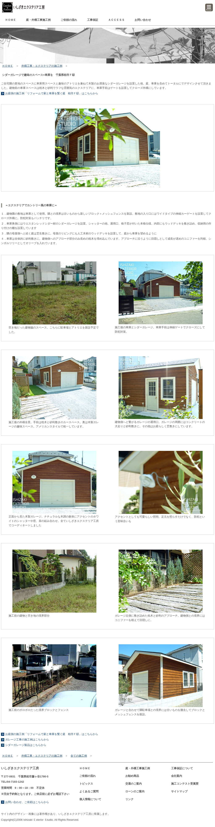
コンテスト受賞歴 (184, 783)
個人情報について (90, 799)
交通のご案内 (133, 783)
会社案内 (176, 775)
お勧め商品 (132, 775)
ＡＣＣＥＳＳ (116, 19)
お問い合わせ (143, 19)
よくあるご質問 (88, 791)
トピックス (86, 783)
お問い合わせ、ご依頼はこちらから (27, 802)
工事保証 (92, 19)
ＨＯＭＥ (10, 19)
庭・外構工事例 (38, 19)
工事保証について (182, 768)
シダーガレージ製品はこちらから (25, 745)
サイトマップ (179, 791)
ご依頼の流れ (69, 19)
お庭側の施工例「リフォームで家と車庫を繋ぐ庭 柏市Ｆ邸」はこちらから (51, 93)
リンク (129, 799)
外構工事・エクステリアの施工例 (41, 65)
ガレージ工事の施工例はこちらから (27, 739)
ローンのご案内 (134, 791)
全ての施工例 (79, 755)
